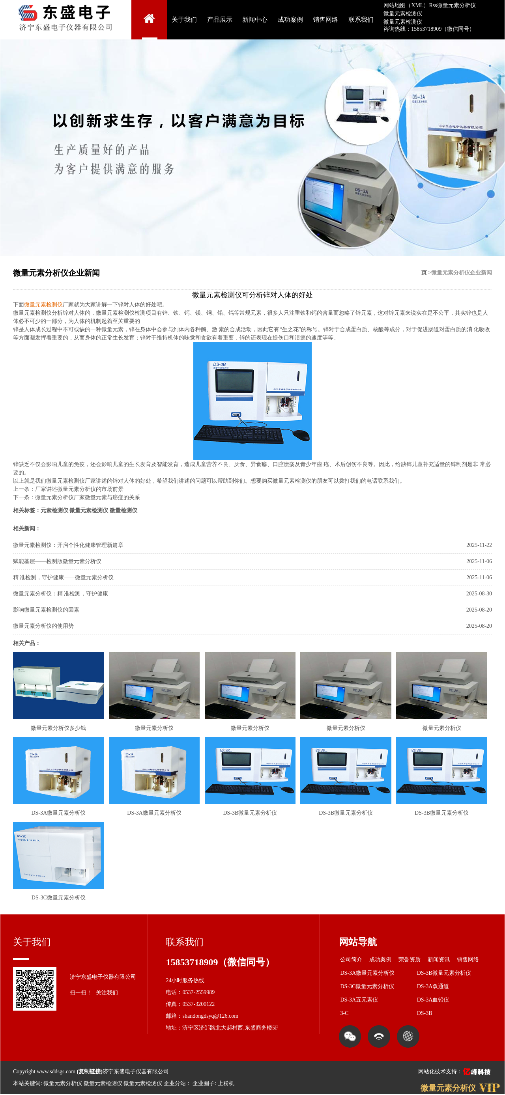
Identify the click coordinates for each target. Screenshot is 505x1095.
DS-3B (424, 1013)
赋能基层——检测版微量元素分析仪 (57, 561)
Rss (433, 5)
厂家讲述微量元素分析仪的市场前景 (79, 489)
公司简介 (351, 960)
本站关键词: (27, 1083)
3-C (344, 1013)
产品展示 (219, 19)
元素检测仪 (54, 510)
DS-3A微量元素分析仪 (367, 973)
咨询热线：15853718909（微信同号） (429, 29)
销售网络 (325, 19)
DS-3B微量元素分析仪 (444, 973)
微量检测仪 (123, 510)
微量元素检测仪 (402, 14)
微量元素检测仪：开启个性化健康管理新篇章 (68, 545)
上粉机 (226, 1083)
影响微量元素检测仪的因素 (46, 610)
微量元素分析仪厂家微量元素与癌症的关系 (87, 497)
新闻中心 (254, 19)
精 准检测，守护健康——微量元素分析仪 (63, 577)
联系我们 (361, 19)
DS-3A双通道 (433, 986)
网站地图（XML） (406, 5)
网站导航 (358, 942)
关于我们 (184, 19)
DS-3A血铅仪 (433, 1000)
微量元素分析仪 (456, 5)
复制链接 (90, 1071)
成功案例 (290, 19)
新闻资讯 (439, 960)
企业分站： (177, 1083)
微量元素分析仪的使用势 (43, 626)
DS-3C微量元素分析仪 (367, 986)
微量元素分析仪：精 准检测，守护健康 (60, 594)
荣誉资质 (409, 960)
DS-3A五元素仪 (359, 1000)
